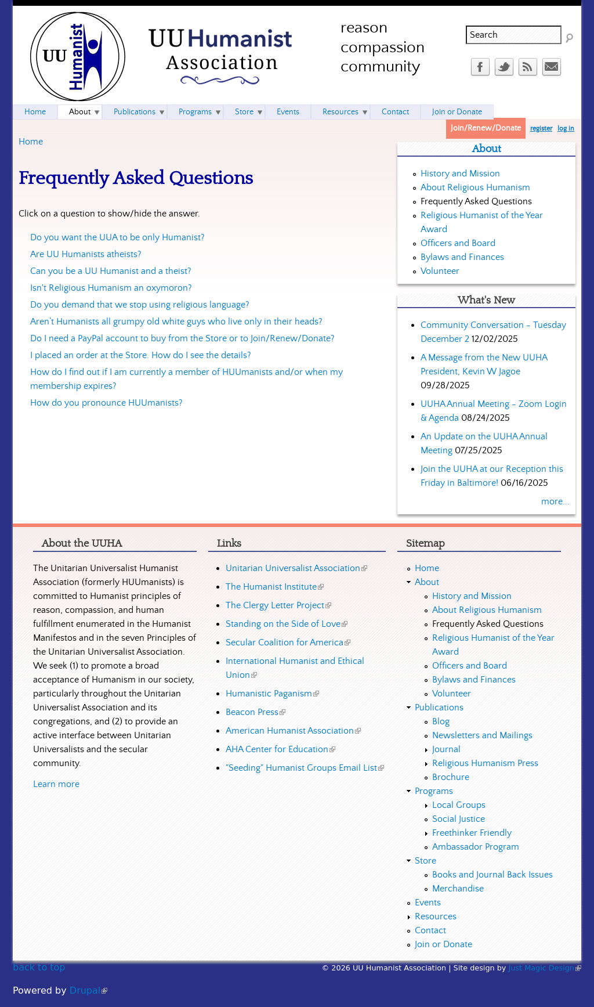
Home (31, 141)
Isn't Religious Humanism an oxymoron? (111, 288)
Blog (441, 721)
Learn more (56, 784)
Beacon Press (255, 712)
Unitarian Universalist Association (296, 568)
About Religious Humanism (475, 187)
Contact (395, 112)
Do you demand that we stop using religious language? (139, 304)
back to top (39, 967)
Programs (195, 112)
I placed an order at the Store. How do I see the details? (140, 355)
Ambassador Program (475, 847)
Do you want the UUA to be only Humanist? (117, 237)
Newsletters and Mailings (482, 735)
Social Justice (458, 819)
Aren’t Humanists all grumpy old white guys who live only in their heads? (176, 321)
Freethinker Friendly (472, 833)
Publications (134, 112)
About (79, 112)
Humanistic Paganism (272, 693)
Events (288, 112)
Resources (340, 112)
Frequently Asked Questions (476, 201)
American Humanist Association (293, 731)
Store (244, 112)
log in (565, 128)
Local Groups (459, 805)
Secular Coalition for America (288, 642)
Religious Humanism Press (485, 763)
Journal (446, 749)
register (541, 128)
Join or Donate (457, 112)
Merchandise (458, 888)
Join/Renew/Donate (486, 128)
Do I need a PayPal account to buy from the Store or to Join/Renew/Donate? (182, 338)
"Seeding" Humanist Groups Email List (305, 768)
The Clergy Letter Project (278, 605)
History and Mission (460, 173)
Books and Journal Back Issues (492, 874)
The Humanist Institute (275, 587)
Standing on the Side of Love (286, 624)
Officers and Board (458, 243)
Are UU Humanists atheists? (86, 254)
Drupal (88, 990)
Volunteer (440, 271)
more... (555, 501)
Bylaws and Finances (462, 257)
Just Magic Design (545, 967)
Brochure (450, 777)
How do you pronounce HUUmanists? (106, 403)
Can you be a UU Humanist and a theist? (110, 271)
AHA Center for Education (280, 749)
